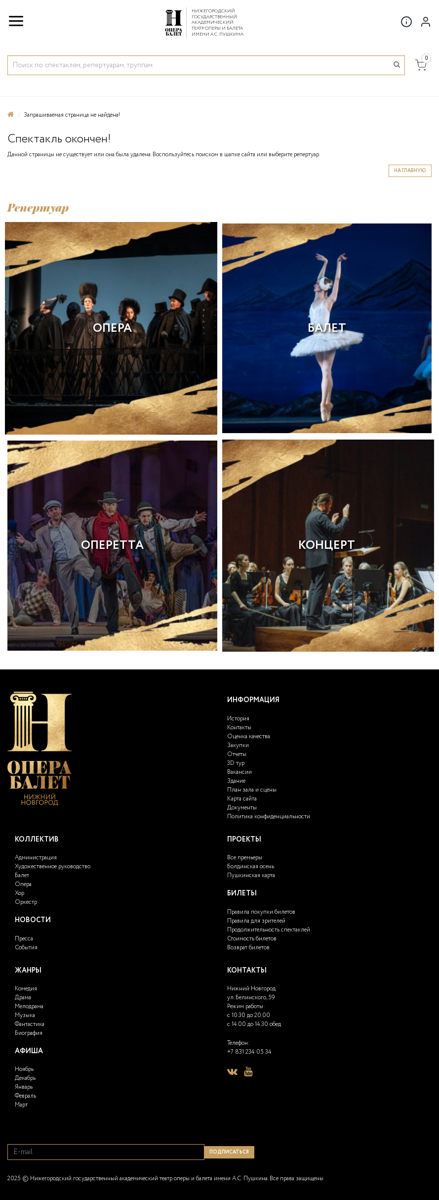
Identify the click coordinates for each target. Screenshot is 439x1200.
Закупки (238, 745)
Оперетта (112, 545)
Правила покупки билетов (261, 912)
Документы (242, 807)
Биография (28, 1033)
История (238, 718)
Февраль (25, 1096)
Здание (236, 781)
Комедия (26, 988)
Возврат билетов (248, 947)
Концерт (326, 545)
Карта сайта (242, 799)
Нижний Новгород (251, 988)
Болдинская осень (250, 866)
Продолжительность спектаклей (268, 930)
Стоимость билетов (252, 938)
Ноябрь (24, 1069)
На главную (410, 171)
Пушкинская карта (251, 875)
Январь (24, 1087)
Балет (327, 328)
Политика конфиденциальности (268, 816)
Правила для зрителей (256, 921)
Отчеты (236, 754)
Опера (112, 328)
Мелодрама (29, 1006)
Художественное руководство (52, 866)
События (26, 947)
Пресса (24, 938)
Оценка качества (248, 736)
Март (21, 1105)
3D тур (235, 763)
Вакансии (239, 772)
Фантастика (29, 1024)
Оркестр (26, 902)
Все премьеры (244, 857)
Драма (23, 997)
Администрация (36, 857)
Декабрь (25, 1078)
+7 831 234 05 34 (249, 1052)
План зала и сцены (252, 790)
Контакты (239, 727)
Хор (19, 893)
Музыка (25, 1015)
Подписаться (229, 1152)
